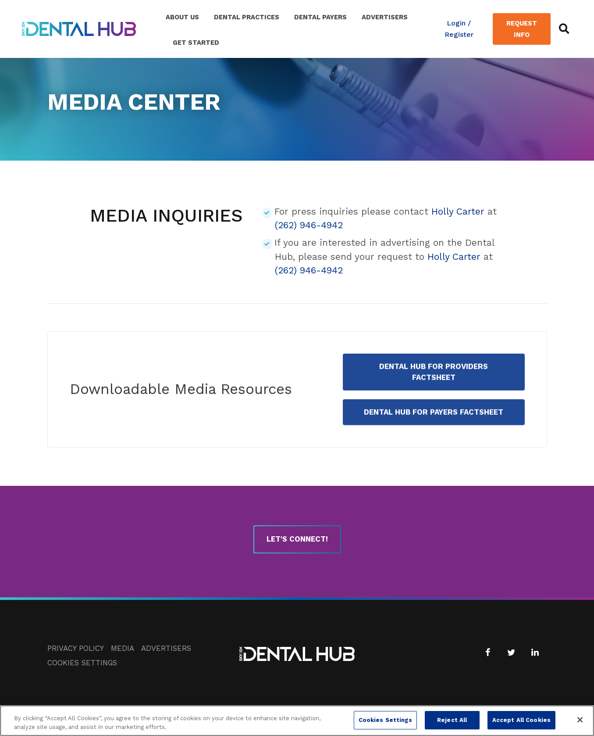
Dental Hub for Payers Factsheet (433, 426)
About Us (182, 17)
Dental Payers (320, 17)
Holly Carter (457, 211)
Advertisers (385, 17)
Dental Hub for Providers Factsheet (433, 386)
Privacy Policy (75, 648)
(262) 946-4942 (309, 224)
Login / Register (459, 29)
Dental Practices (246, 17)
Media (122, 648)
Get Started (196, 43)
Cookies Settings (82, 662)
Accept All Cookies (521, 724)
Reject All (452, 724)
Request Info (521, 29)
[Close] (580, 723)
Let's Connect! (297, 539)
